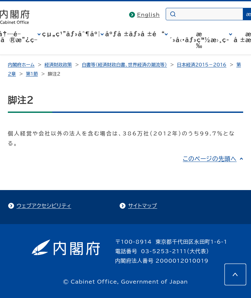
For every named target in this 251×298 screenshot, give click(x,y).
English (148, 14)
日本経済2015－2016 (201, 64)
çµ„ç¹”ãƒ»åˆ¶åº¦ (71, 34)
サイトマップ (142, 205)
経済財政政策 (58, 64)
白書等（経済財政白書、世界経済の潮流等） (124, 64)
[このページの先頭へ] (235, 274)
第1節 (32, 74)
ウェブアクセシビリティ (44, 205)
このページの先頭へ (210, 159)
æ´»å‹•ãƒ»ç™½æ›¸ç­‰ (199, 40)
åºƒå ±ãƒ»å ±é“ (135, 34)
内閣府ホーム (21, 64)
